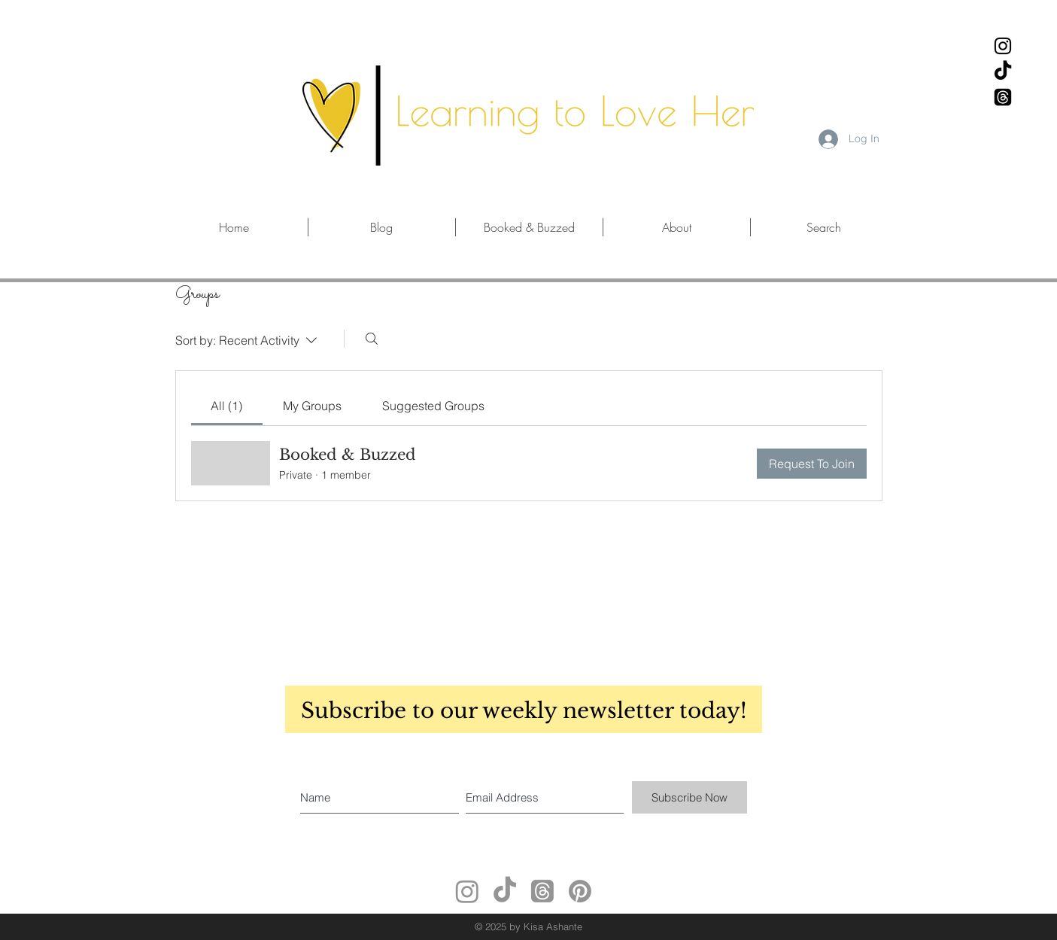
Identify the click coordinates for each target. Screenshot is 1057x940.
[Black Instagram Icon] (1003, 46)
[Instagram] (467, 891)
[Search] (372, 339)
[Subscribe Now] (689, 797)
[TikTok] (1003, 71)
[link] (226, 405)
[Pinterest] (580, 891)
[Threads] (1003, 97)
